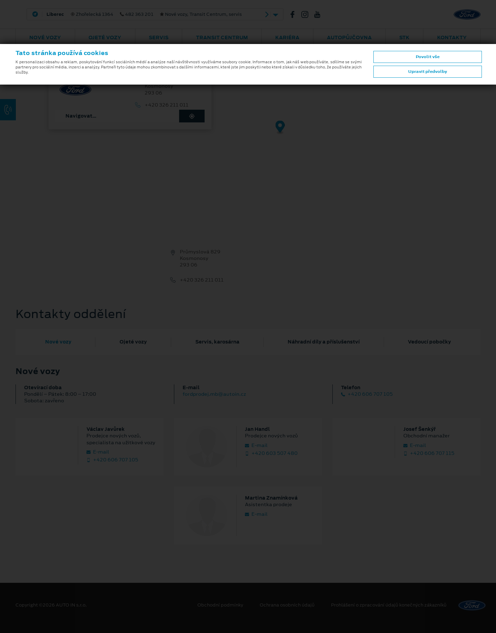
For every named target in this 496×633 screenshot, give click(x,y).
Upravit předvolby (427, 71)
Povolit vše (428, 56)
